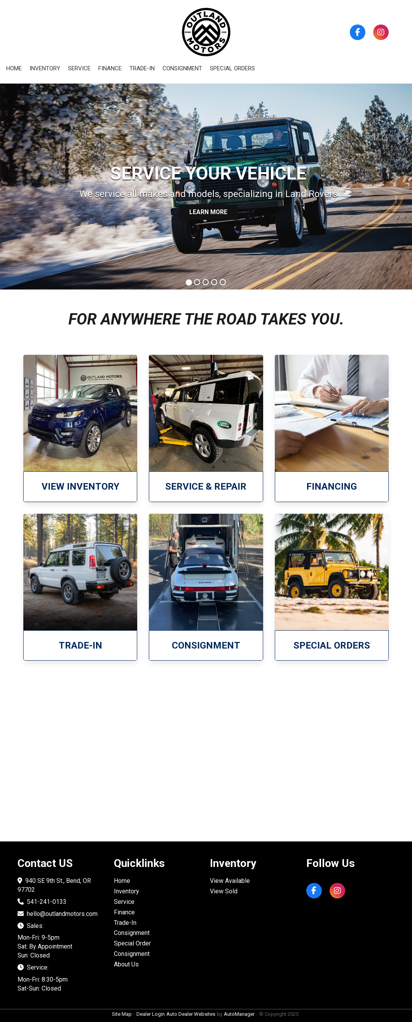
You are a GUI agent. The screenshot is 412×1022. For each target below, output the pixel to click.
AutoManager (239, 1014)
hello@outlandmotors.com (57, 913)
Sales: (30, 926)
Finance (110, 68)
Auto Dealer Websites (190, 1014)
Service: (33, 967)
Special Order (132, 943)
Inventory (45, 68)
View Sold (223, 891)
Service (79, 68)
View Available (230, 880)
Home (14, 68)
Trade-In (125, 922)
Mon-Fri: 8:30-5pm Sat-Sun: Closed (42, 984)
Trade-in (142, 68)
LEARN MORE (208, 211)
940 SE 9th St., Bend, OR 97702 (54, 885)
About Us (126, 964)
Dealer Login (150, 1014)
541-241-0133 (41, 901)
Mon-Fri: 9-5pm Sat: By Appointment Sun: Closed (44, 946)
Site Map (122, 1014)
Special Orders (232, 68)
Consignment (182, 68)
